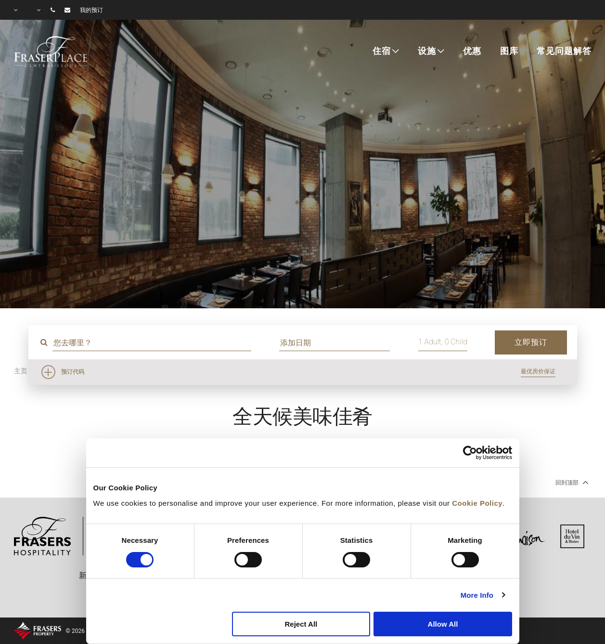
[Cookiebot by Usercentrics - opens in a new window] (470, 453)
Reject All (300, 624)
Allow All (443, 624)
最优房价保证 (538, 371)
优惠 (472, 51)
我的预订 (91, 10)
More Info (477, 595)
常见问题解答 (564, 51)
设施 (427, 51)
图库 (509, 51)
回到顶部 (571, 482)
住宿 (382, 51)
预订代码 (72, 371)
